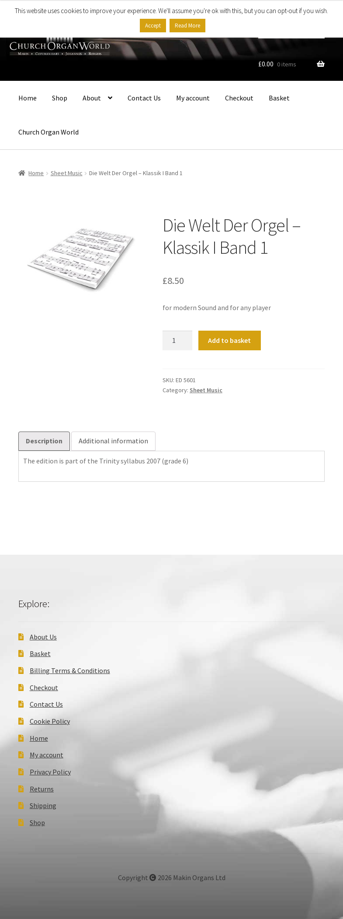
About (92, 97)
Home (27, 97)
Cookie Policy (50, 721)
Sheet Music (67, 173)
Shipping (43, 805)
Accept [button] (153, 25)
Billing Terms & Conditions (70, 670)
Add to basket (229, 340)
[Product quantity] (177, 341)
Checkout (239, 97)
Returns (42, 788)
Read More (187, 25)
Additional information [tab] (113, 440)
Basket (279, 97)
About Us (43, 636)
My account (193, 97)
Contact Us (144, 97)
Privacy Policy (50, 771)
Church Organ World (48, 132)
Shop (59, 97)
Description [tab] (44, 440)
